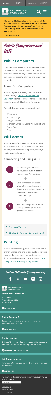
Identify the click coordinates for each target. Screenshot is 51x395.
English (6, 382)
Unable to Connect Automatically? (24, 233)
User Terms (6, 387)
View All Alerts (12, 35)
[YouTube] (25, 278)
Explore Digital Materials (15, 350)
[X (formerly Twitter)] (18, 278)
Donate (6, 3)
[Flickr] (33, 278)
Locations (32, 3)
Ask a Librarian (10, 329)
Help (20, 3)
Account (45, 3)
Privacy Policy (7, 390)
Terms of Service (15, 227)
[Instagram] (41, 278)
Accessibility (7, 392)
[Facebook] (10, 278)
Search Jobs (8, 371)
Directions (8, 308)
